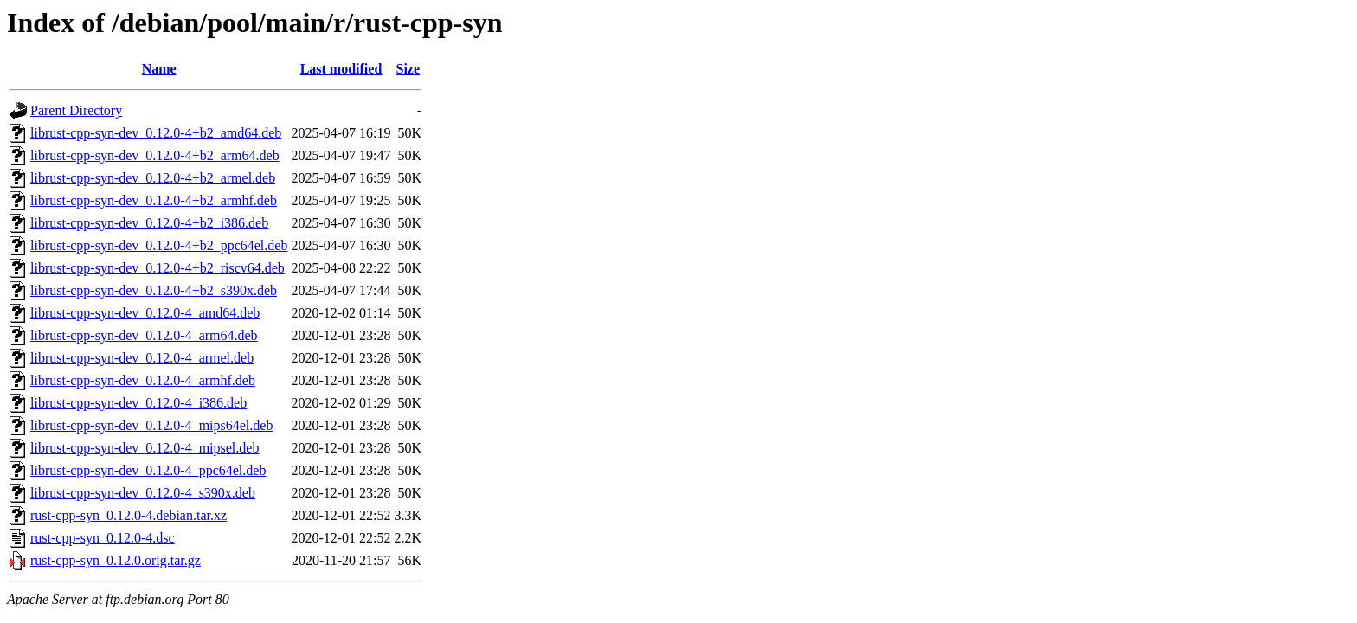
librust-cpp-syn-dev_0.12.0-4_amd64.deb (145, 312)
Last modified (341, 68)
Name (159, 68)
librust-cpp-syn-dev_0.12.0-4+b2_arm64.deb (155, 155)
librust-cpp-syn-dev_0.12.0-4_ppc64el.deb (148, 470)
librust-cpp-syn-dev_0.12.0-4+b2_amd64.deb (155, 132)
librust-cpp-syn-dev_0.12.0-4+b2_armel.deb (152, 177)
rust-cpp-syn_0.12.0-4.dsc (102, 537)
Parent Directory (76, 110)
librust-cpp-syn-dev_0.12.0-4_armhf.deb (142, 380)
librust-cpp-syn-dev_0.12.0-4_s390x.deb (142, 492)
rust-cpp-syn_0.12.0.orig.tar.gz (115, 560)
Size (408, 68)
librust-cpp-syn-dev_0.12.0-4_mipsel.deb (144, 447)
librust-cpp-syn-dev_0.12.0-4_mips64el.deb (151, 425)
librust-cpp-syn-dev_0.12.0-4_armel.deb (142, 357)
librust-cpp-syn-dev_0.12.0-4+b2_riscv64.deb (157, 267)
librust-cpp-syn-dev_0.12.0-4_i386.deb (138, 402)
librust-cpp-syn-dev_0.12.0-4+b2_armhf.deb (153, 200)
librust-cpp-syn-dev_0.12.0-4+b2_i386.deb (149, 222)
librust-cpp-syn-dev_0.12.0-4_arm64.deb (144, 335)
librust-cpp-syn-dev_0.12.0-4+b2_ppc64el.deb (158, 245)
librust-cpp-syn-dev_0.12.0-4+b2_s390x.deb (153, 290)
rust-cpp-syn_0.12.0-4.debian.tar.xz (128, 515)
